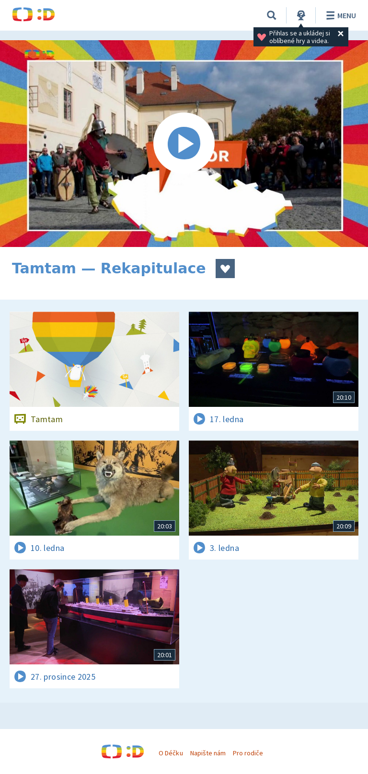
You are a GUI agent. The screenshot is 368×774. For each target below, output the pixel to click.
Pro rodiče (248, 753)
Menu (339, 15)
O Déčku (171, 753)
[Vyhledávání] (271, 15)
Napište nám (208, 753)
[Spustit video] (184, 143)
